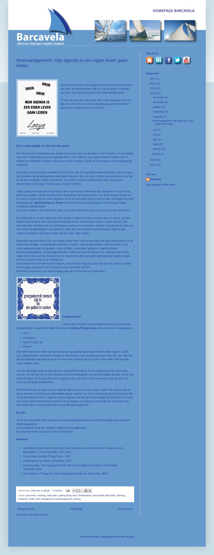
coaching (41, 495)
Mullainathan (85, 495)
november (159, 102)
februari (157, 149)
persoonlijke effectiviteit (104, 495)
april (155, 139)
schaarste (23, 499)
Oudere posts (125, 509)
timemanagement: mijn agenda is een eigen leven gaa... (172, 122)
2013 (153, 159)
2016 (153, 83)
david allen (52, 495)
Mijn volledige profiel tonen (160, 184)
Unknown (36, 490)
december (159, 97)
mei (155, 134)
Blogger (130, 536)
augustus (158, 116)
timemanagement (63, 499)
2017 (153, 78)
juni (155, 129)
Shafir (32, 499)
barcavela (31, 495)
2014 (153, 93)
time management (45, 499)
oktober (157, 107)
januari (157, 153)
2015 (153, 88)
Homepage (76, 509)
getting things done (68, 495)
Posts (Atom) (40, 514)
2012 (153, 164)
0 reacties (57, 490)
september (159, 111)
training (76, 499)
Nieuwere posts (26, 509)
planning (121, 495)
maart (156, 144)
